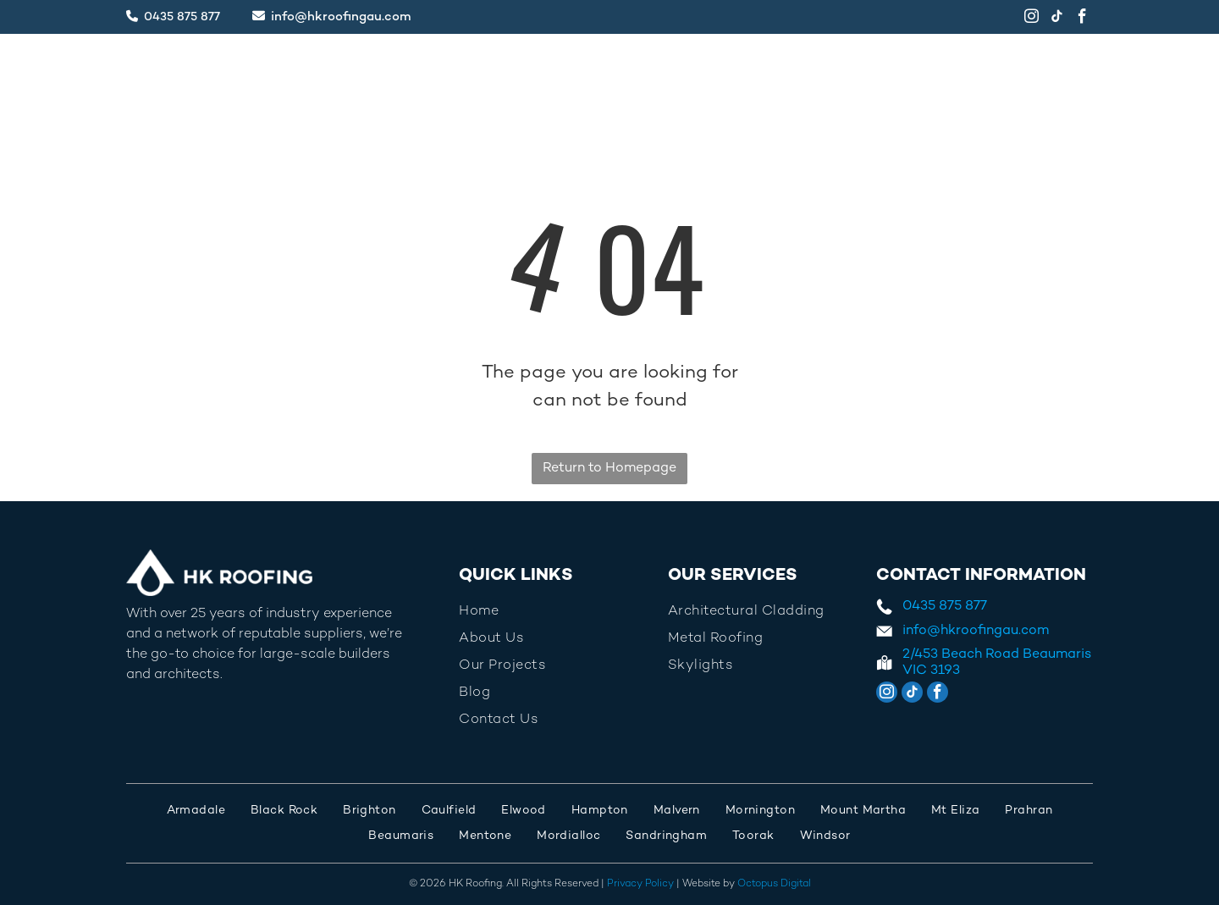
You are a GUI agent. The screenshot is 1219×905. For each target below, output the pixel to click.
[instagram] (1031, 18)
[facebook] (1082, 18)
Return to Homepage (609, 468)
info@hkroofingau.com (341, 17)
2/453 (920, 655)
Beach (961, 655)
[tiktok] (1056, 18)
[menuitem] (417, 71)
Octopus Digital (774, 884)
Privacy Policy (640, 884)
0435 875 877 (182, 17)
